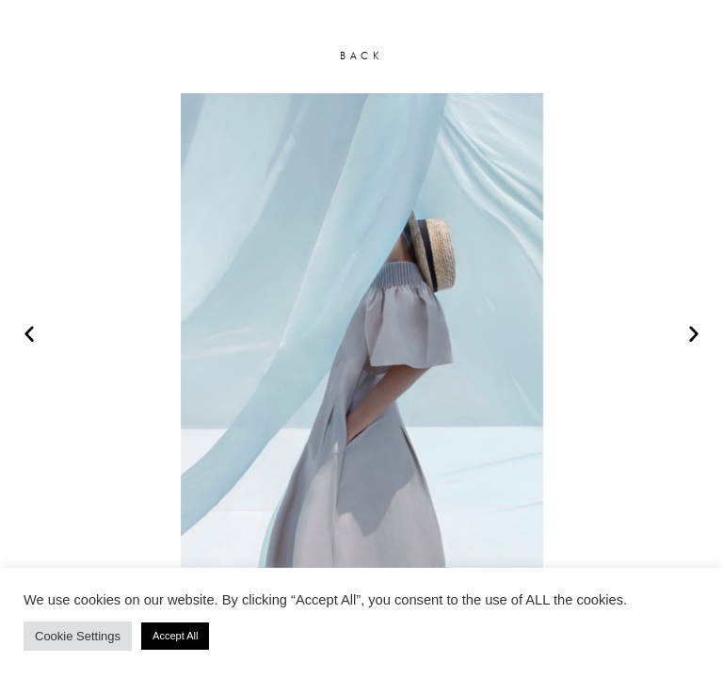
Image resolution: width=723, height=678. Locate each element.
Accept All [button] (175, 635)
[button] (29, 333)
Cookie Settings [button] (77, 636)
